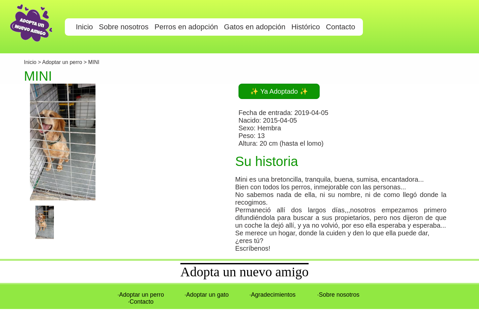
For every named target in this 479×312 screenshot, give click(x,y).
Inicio (31, 62)
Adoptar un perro (62, 62)
